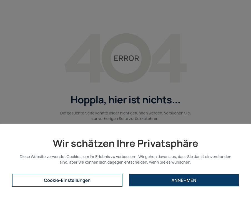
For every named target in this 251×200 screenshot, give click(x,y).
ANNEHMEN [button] (184, 180)
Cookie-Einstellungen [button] (67, 180)
